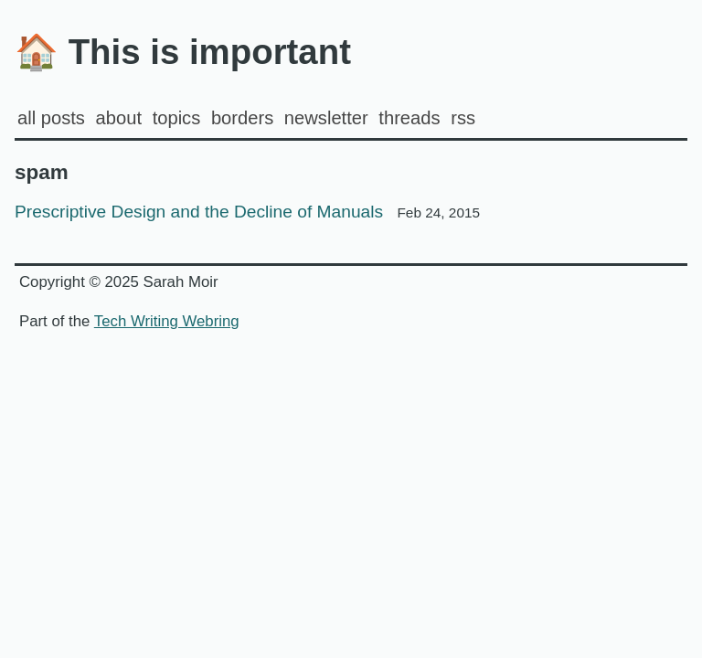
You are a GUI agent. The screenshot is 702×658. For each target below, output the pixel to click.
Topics (177, 118)
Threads (409, 118)
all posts (51, 118)
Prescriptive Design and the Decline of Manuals (247, 211)
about (119, 118)
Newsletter (326, 118)
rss (463, 118)
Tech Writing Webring (166, 321)
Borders (242, 118)
